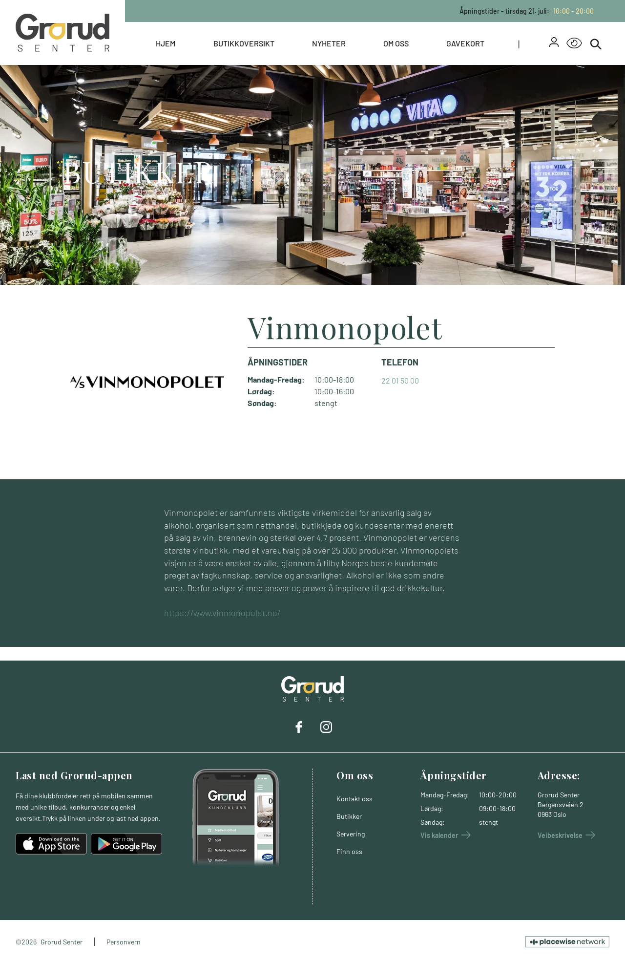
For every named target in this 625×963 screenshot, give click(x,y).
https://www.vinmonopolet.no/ (222, 612)
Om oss (396, 43)
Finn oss (349, 851)
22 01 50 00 (400, 380)
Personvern (123, 942)
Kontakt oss (354, 798)
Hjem (165, 43)
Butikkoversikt (243, 43)
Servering (350, 834)
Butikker (349, 816)
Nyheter (329, 43)
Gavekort (465, 43)
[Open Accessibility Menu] (574, 43)
